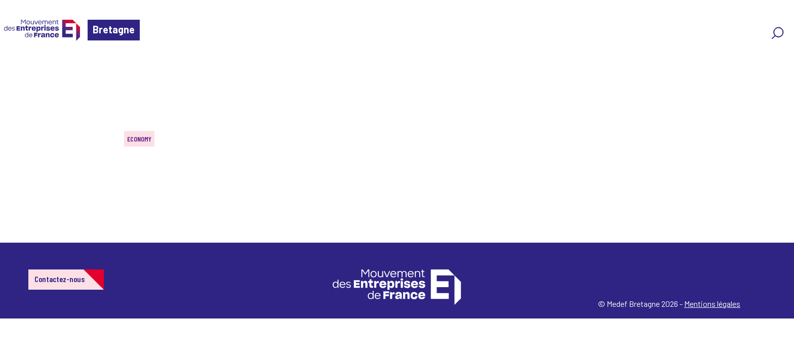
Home (22, 68)
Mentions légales (712, 303)
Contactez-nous (59, 279)
